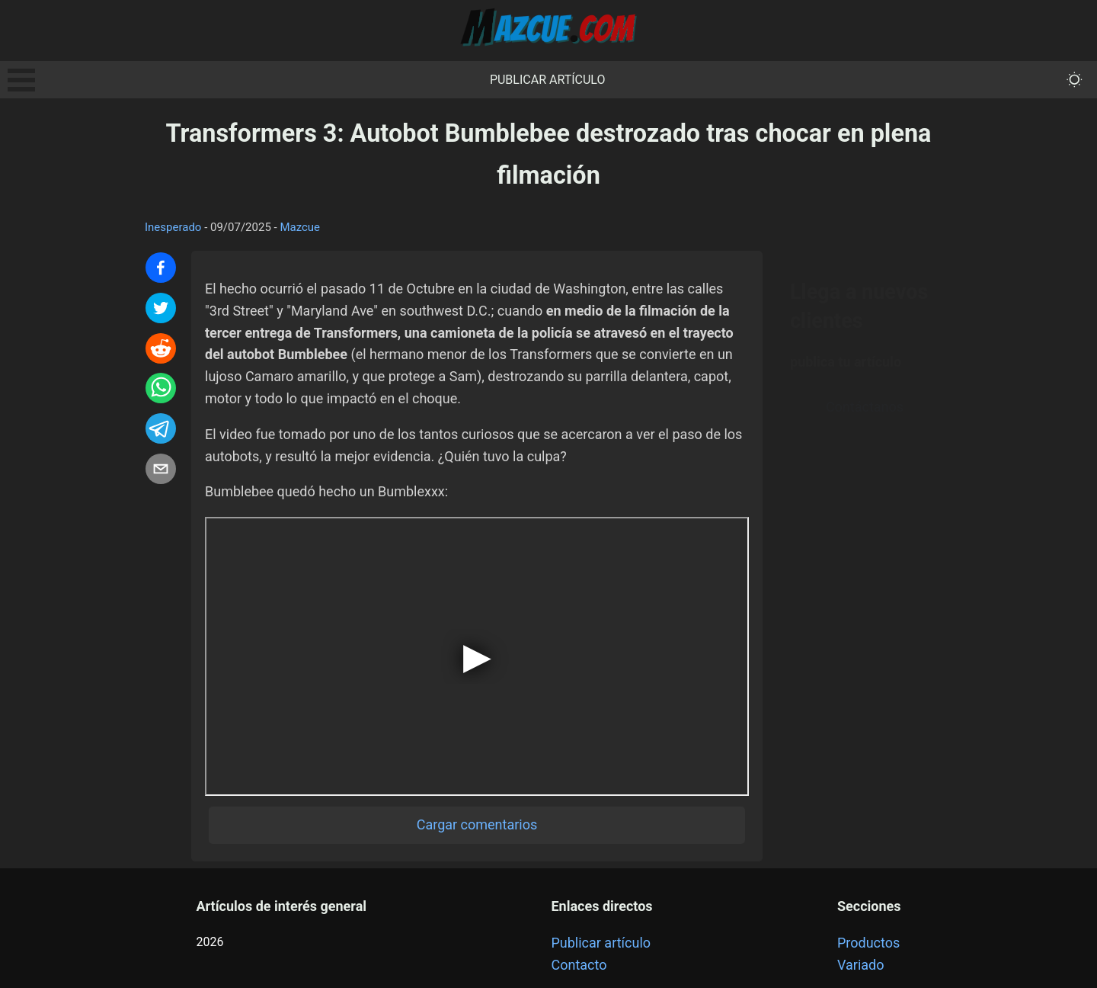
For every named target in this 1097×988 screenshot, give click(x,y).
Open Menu (21, 80)
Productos (868, 943)
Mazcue (300, 227)
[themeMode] (1074, 80)
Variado (860, 965)
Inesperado (173, 227)
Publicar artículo (548, 79)
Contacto (578, 965)
